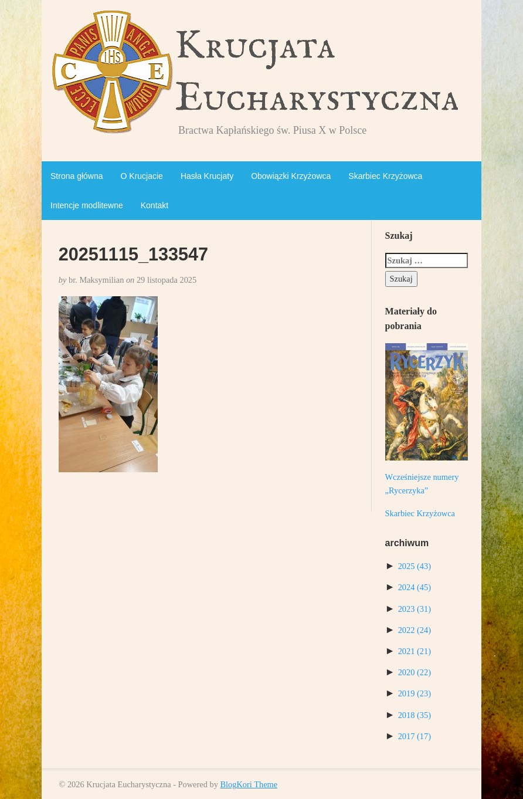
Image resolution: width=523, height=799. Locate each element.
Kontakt (154, 205)
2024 (414, 587)
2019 (414, 693)
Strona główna (76, 176)
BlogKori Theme (248, 784)
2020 (414, 672)
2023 (414, 609)
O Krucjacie (142, 176)
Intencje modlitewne (86, 205)
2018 (414, 715)
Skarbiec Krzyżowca (385, 176)
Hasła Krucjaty (207, 176)
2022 (414, 630)
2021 (414, 651)
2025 (414, 566)
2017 (414, 736)
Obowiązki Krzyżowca (291, 176)
